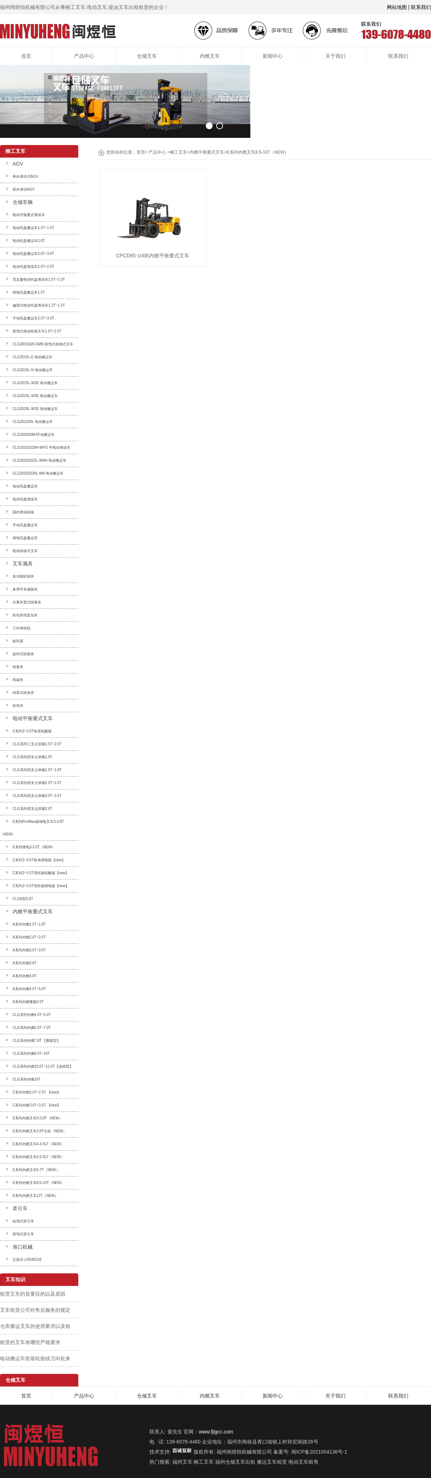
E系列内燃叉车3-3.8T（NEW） (37, 1118)
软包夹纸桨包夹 (25, 615)
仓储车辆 (23, 202)
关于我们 (335, 56)
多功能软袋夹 (23, 576)
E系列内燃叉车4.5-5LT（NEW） (38, 1157)
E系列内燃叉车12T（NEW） (35, 1196)
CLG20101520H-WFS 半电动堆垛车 (41, 447)
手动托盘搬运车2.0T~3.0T (33, 318)
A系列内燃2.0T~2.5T (29, 937)
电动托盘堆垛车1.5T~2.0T (33, 267)
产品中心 (84, 56)
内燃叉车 (210, 56)
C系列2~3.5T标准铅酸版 (32, 731)
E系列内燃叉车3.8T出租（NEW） (39, 1131)
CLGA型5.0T (23, 899)
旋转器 (18, 641)
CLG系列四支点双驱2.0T (32, 809)
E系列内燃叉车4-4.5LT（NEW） (38, 1144)
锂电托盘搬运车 (25, 538)
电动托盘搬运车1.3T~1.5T (33, 228)
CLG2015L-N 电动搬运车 (33, 370)
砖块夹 (18, 706)
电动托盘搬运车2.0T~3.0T (33, 254)
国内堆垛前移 (23, 512)
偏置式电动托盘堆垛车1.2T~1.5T (39, 305)
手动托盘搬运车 (25, 525)
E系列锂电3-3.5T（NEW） (34, 847)
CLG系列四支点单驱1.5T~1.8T (37, 770)
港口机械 (23, 1247)
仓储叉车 (147, 56)
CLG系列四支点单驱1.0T (32, 757)
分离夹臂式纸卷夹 (27, 602)
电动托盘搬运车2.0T (29, 241)
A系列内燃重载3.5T (28, 1002)
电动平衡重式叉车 (33, 718)
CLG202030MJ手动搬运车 (34, 435)
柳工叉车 (178, 152)
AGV (18, 164)
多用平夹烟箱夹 (25, 589)
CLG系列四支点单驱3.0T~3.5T (37, 796)
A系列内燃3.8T (25, 963)
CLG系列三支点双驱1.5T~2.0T (37, 744)
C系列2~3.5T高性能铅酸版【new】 (41, 873)
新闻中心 (273, 56)
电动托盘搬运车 (25, 486)
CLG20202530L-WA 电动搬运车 (38, 473)
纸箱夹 (18, 680)
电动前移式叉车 (25, 551)
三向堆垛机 (22, 628)
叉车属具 (23, 564)
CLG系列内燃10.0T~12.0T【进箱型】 (43, 1066)
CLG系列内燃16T (27, 1079)
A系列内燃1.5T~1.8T (29, 924)
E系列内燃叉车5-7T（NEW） (36, 1170)
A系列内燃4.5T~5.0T (29, 989)
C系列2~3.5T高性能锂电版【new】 (41, 886)
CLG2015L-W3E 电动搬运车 (35, 396)
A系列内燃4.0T (25, 976)
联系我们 (398, 56)
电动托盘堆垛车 (25, 499)
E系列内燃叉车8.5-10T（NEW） (38, 1183)
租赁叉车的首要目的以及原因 (32, 1294)
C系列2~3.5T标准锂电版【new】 (39, 860)
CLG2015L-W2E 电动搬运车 (35, 383)
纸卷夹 (18, 667)
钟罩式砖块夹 (23, 693)
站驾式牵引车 (23, 1221)
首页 (26, 56)
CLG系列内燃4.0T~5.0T (32, 1015)
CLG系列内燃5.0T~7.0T (32, 1028)
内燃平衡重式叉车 (33, 911)
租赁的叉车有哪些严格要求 (30, 1342)
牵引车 (20, 1208)
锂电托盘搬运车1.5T (29, 292)
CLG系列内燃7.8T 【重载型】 (36, 1041)
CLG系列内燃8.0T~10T (31, 1053)
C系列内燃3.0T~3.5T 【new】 (37, 1105)
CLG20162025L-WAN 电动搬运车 (39, 460)
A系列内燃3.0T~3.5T (29, 950)
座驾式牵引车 (23, 1234)
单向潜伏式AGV (25, 176)
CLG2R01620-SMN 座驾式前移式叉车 (43, 344)
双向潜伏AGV (23, 189)
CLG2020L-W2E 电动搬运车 (35, 409)
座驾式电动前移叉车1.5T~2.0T (37, 331)
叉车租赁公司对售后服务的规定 (35, 1310)
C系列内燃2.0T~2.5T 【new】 (37, 1092)
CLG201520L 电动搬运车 (33, 422)
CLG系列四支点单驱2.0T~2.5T (37, 783)
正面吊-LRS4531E (27, 1260)
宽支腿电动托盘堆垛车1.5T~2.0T (39, 279)
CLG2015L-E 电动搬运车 (32, 357)
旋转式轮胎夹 (23, 654)
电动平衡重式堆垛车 (29, 215)
